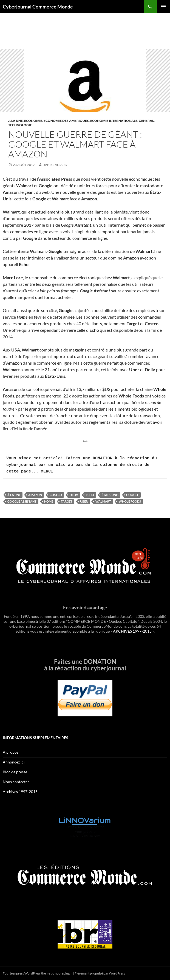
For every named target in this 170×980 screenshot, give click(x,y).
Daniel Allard (54, 165)
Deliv (74, 495)
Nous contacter (16, 781)
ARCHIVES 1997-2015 (132, 631)
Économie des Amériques (66, 121)
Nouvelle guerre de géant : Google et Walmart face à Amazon (75, 144)
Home (48, 501)
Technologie (20, 125)
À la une (15, 121)
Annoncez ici (14, 762)
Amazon (35, 495)
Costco (56, 495)
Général (146, 121)
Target (66, 501)
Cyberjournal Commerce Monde (38, 7)
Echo (90, 495)
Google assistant (21, 501)
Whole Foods (130, 501)
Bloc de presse (15, 771)
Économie (33, 121)
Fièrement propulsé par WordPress (100, 973)
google (132, 495)
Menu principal (163, 6)
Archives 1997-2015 (20, 791)
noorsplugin (63, 973)
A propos (10, 752)
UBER (84, 501)
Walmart (103, 501)
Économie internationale (113, 121)
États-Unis (110, 495)
